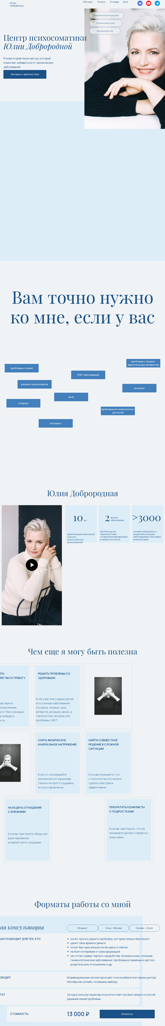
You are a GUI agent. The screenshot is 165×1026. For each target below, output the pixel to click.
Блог (125, 1)
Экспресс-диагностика (25, 74)
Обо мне (87, 1)
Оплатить (127, 1014)
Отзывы (114, 1)
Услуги (101, 1)
